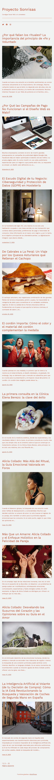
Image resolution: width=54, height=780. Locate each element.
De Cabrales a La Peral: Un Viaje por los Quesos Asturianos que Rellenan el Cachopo (24, 255)
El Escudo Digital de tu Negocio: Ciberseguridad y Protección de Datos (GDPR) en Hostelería (24, 182)
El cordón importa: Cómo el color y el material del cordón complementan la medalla (26, 327)
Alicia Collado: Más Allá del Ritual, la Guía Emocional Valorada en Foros (26, 464)
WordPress (33, 774)
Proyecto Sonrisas (19, 9)
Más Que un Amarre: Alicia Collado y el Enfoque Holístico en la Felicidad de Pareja (26, 538)
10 (9, 763)
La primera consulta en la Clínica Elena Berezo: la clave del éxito (25, 395)
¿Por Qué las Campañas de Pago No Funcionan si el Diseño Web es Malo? (26, 109)
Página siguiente (8, 766)
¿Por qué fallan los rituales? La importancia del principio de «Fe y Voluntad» (26, 38)
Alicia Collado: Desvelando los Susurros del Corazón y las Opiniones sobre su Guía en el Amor (23, 612)
